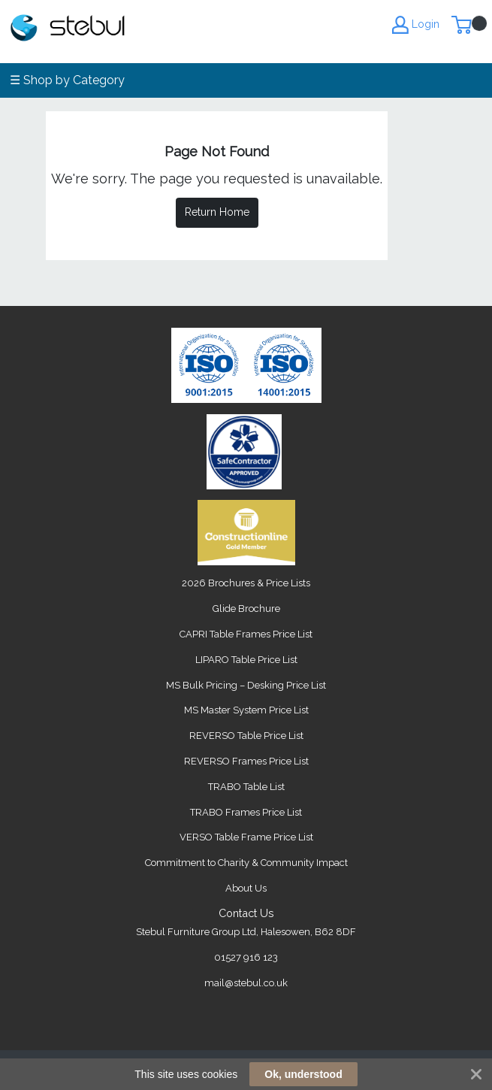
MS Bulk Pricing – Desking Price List (246, 685)
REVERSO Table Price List (246, 735)
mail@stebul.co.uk (246, 983)
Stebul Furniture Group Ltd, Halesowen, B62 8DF (246, 931)
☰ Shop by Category (67, 80)
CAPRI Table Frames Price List (246, 634)
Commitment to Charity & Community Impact (246, 862)
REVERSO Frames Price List (246, 761)
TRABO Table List (246, 786)
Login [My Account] (415, 25)
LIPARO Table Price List (246, 659)
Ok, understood (303, 1074)
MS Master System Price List (246, 710)
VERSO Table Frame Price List (246, 837)
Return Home (217, 212)
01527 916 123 (246, 957)
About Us (246, 888)
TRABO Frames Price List (246, 812)
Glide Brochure (246, 608)
